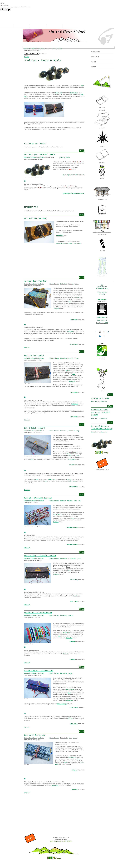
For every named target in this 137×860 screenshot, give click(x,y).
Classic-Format (70, 454)
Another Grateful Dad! (35, 281)
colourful (70, 615)
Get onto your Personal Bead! (39, 155)
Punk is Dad (58, 92)
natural (69, 479)
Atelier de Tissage (62, 704)
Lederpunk (56, 308)
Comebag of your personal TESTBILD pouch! (100, 412)
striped (75, 738)
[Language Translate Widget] (31, 54)
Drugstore (63, 500)
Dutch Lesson (74, 92)
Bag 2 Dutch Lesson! (34, 428)
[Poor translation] (7, 9)
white (75, 500)
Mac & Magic (102, 299)
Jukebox (71, 284)
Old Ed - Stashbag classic (38, 498)
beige (77, 431)
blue (70, 738)
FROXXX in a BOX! (100, 398)
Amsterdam (63, 431)
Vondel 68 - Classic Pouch (38, 613)
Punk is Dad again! (34, 356)
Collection (41, 49)
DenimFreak (71, 431)
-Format (77, 297)
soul (45, 481)
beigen (69, 455)
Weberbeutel (63, 673)
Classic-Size (51, 479)
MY (102, 285)
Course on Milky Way (34, 735)
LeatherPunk (63, 284)
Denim (78, 455)
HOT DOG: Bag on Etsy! (35, 218)
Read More (27, 347)
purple (70, 673)
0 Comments (103, 401)
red (79, 500)
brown (68, 157)
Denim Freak (54, 785)
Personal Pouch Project (30, 49)
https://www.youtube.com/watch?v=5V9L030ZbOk (68, 243)
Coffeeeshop (72, 558)
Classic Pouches (54, 284)
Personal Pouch (57, 49)
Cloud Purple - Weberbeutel (38, 671)
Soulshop (62, 157)
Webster (70, 718)
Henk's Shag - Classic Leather (40, 556)
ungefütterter (72, 452)
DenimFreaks (71, 459)
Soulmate (70, 500)
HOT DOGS (59, 236)
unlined (36, 479)
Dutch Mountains (102, 286)
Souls (82, 85)
